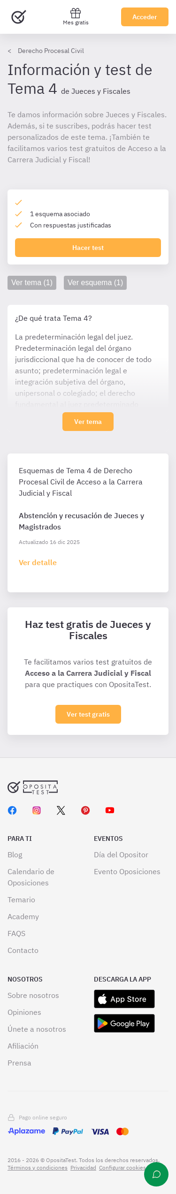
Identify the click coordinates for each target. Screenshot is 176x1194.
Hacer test (88, 247)
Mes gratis (76, 17)
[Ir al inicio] (19, 17)
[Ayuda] (156, 1174)
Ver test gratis (88, 714)
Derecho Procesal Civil (51, 50)
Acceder (144, 17)
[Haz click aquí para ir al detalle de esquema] (38, 562)
